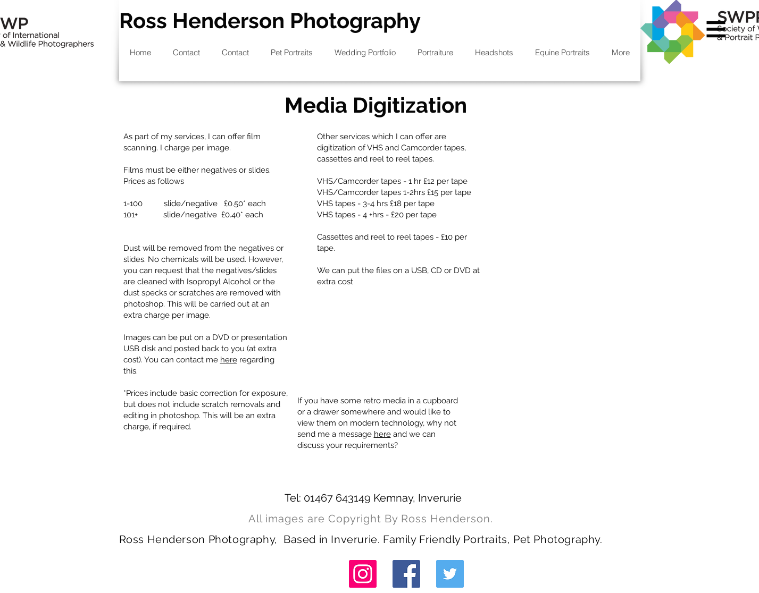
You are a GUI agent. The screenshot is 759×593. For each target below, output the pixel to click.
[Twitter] (450, 574)
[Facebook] (406, 574)
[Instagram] (363, 574)
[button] (716, 29)
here (228, 360)
